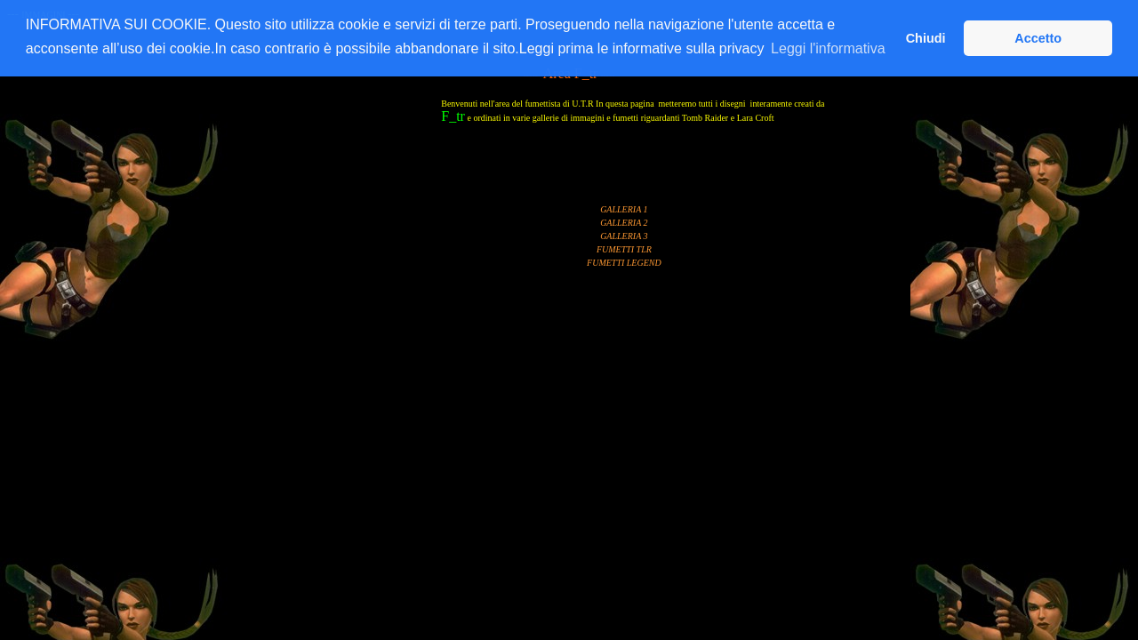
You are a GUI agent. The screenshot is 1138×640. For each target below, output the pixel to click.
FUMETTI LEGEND (624, 263)
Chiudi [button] (926, 38)
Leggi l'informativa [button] (828, 48)
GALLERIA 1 (623, 209)
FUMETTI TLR (624, 249)
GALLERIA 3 (623, 236)
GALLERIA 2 (623, 223)
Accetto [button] (1038, 38)
